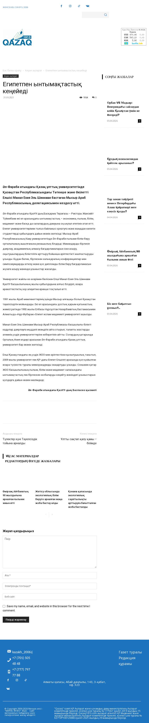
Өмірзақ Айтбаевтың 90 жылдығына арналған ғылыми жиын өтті (123, 255)
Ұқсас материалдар (22, 456)
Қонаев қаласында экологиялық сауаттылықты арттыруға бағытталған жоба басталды (82, 499)
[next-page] (52, 514)
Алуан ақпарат (33, 70)
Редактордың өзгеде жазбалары (32, 461)
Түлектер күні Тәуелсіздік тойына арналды (20, 441)
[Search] (105, 15)
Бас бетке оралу (12, 70)
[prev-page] (45, 514)
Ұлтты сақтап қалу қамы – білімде (79, 441)
